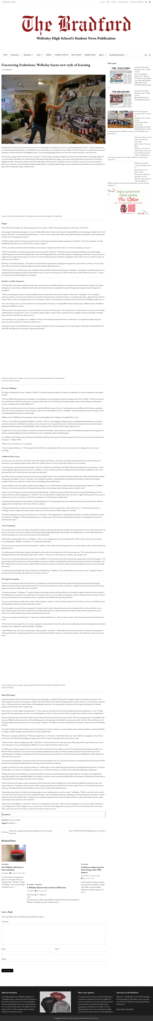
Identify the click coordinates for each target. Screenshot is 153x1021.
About (102, 2)
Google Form (82, 1007)
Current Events (61, 55)
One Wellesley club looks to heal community (13, 868)
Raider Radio (90, 55)
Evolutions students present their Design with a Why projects (92, 870)
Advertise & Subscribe (136, 2)
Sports (48, 55)
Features (14, 55)
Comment (5, 921)
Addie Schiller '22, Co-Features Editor (90, 876)
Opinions (27, 55)
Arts (38, 55)
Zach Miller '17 (12, 823)
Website (4, 959)
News (5, 55)
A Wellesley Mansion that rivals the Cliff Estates (47, 887)
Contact (113, 2)
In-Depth (17, 820)
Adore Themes (94, 1018)
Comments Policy (123, 2)
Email (57, 949)
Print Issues (76, 55)
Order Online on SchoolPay (125, 1009)
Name (4, 949)
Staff (108, 2)
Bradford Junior (117, 55)
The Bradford (7, 70)
